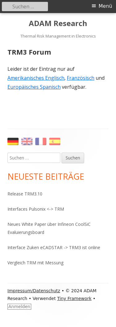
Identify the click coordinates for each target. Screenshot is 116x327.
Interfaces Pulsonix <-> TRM (35, 209)
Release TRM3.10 (24, 194)
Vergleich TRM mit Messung (35, 263)
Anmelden (19, 306)
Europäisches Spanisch (34, 86)
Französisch (80, 77)
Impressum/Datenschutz (33, 290)
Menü (105, 6)
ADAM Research (58, 23)
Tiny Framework (74, 298)
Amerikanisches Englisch (35, 77)
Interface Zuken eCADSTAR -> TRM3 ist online (53, 247)
